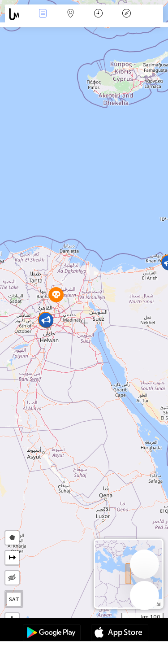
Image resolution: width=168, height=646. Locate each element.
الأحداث (42, 14)
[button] (46, 320)
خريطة (70, 14)
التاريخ (98, 14)
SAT (14, 599)
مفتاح (126, 14)
